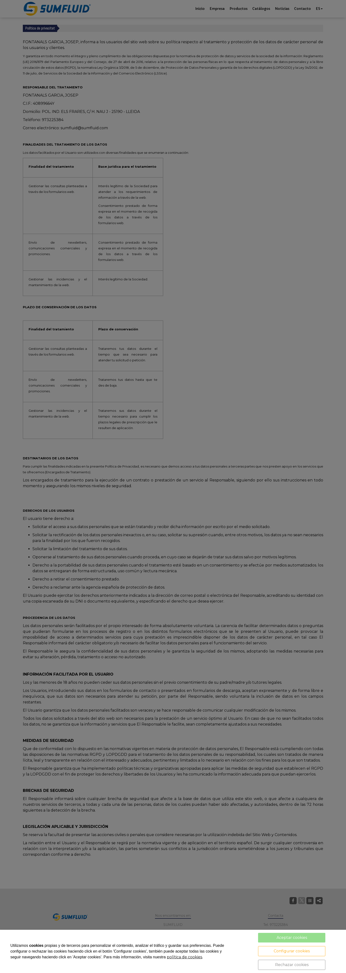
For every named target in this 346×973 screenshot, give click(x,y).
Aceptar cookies (292, 937)
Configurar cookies (292, 951)
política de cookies (184, 957)
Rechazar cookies (292, 964)
